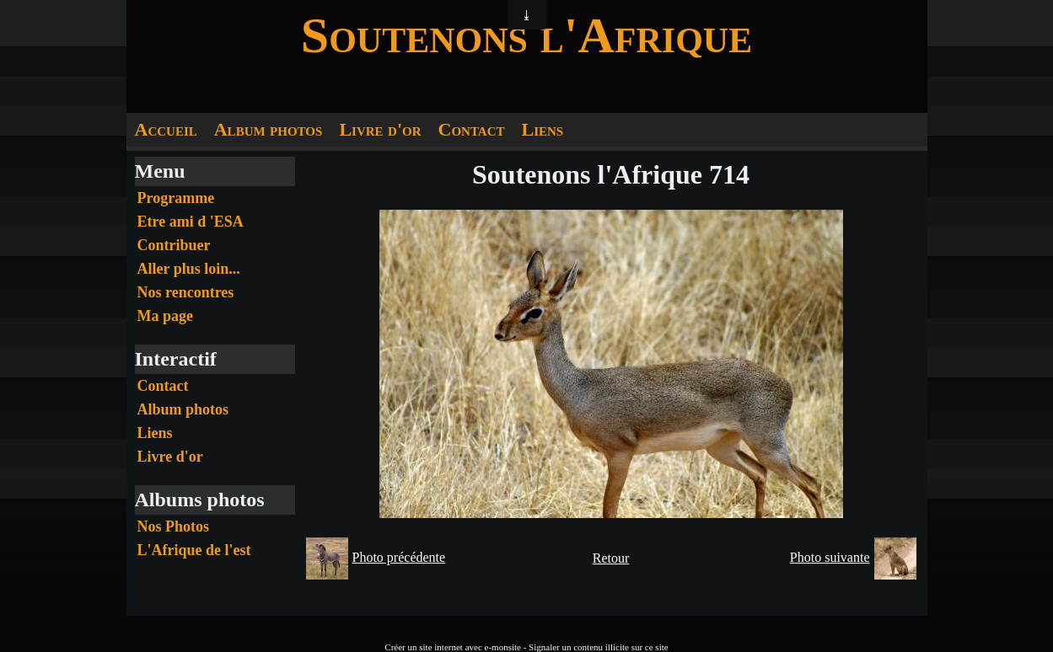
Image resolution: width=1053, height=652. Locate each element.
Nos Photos (173, 526)
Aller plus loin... (188, 268)
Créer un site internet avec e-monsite (452, 647)
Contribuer (174, 245)
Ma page (165, 315)
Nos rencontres (185, 292)
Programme (176, 198)
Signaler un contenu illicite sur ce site (599, 647)
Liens (542, 129)
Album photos (268, 129)
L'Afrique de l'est (194, 550)
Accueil (166, 129)
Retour (611, 558)
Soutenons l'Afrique (526, 35)
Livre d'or (380, 129)
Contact (471, 129)
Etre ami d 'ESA (190, 221)
